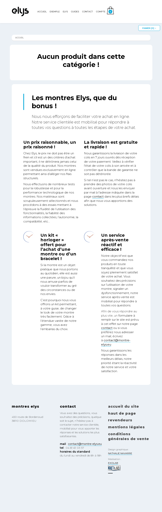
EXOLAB (113, 462)
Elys (65, 16)
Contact (87, 16)
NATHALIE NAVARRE (120, 453)
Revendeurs (120, 420)
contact (98, 196)
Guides (75, 16)
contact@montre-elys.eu (85, 444)
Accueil (42, 16)
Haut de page (122, 413)
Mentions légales (126, 427)
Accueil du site (123, 406)
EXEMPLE (55, 16)
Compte (100, 16)
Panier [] (149, 28)
